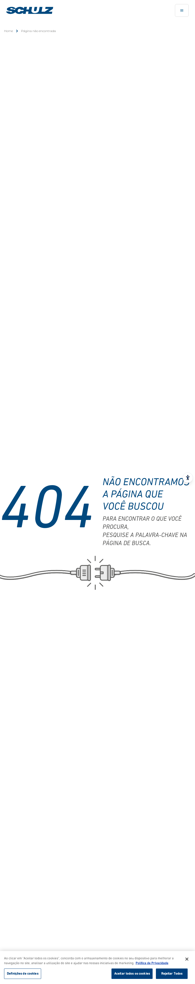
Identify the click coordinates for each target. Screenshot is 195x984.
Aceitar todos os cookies (132, 975)
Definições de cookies (22, 975)
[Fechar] (186, 960)
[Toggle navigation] (182, 10)
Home (8, 31)
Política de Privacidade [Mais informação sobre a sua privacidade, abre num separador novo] (152, 964)
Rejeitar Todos (172, 975)
